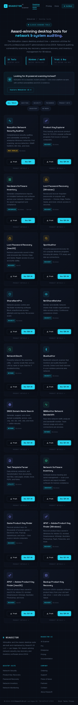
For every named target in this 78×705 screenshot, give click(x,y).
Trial (13, 162)
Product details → (21, 168)
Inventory (33, 109)
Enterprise (45, 650)
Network (45, 109)
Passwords (50, 103)
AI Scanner (45, 641)
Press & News (46, 679)
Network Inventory (10, 683)
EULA (60, 701)
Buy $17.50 (28, 443)
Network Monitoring (11, 688)
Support (44, 675)
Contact (44, 688)
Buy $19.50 (28, 387)
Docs (57, 6)
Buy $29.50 (64, 162)
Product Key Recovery (12, 675)
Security (37, 103)
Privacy (71, 701)
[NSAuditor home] (13, 6)
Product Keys (64, 103)
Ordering (44, 671)
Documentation (47, 659)
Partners (44, 683)
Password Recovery (11, 679)
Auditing (25, 103)
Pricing (49, 6)
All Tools (12, 103)
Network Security (10, 671)
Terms (65, 701)
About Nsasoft (46, 692)
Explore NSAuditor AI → (20, 90)
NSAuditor (31, 19)
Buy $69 (28, 162)
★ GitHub (68, 6)
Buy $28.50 (28, 332)
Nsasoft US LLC (20, 701)
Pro (42, 646)
